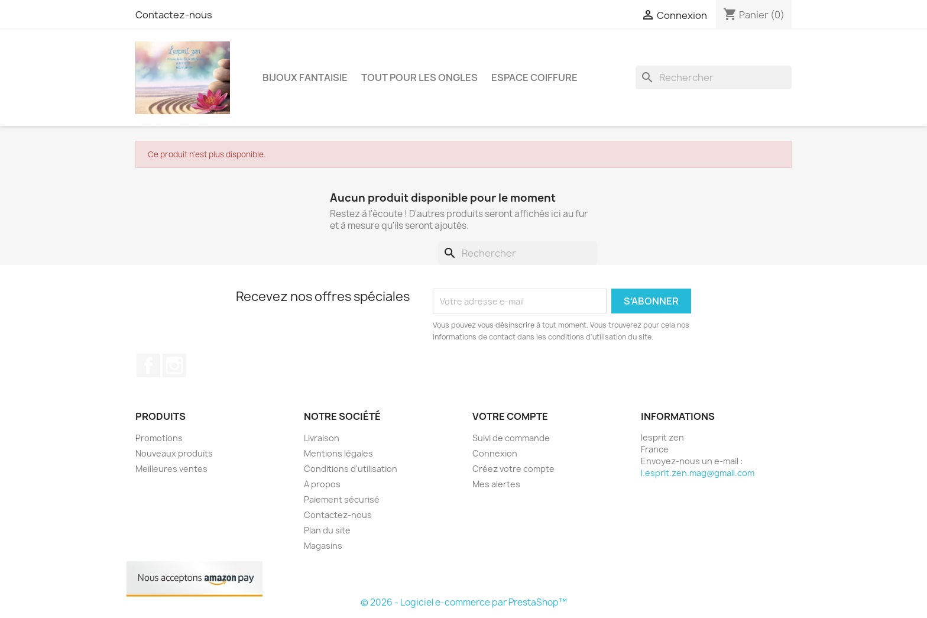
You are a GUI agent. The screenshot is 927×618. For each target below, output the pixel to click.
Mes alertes (496, 484)
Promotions (159, 438)
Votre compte (510, 416)
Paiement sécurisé (342, 499)
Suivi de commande (511, 438)
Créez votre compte (513, 468)
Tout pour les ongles (419, 77)
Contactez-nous (173, 14)
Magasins (323, 545)
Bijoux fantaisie (305, 77)
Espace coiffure (534, 77)
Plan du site (327, 530)
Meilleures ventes (171, 468)
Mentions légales (338, 453)
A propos (322, 484)
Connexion (494, 453)
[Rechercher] (714, 77)
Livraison (321, 438)
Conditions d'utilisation (350, 468)
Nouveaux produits (174, 453)
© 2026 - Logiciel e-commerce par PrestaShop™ (464, 602)
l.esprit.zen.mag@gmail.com (697, 472)
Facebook (148, 365)
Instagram (174, 365)
